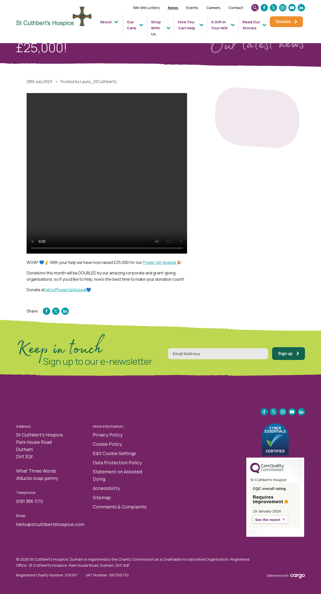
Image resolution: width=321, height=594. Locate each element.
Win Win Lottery (146, 7)
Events (192, 7)
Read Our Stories (251, 25)
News (173, 7)
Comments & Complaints (119, 507)
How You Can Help (186, 25)
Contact (235, 7)
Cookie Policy (107, 444)
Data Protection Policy (117, 463)
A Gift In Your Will (219, 25)
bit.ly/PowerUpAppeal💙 (68, 289)
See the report (267, 519)
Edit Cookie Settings (114, 453)
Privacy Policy (108, 435)
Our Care (131, 25)
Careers (213, 7)
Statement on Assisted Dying (117, 475)
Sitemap (102, 497)
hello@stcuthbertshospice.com (50, 524)
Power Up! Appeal (159, 262)
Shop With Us (156, 28)
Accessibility (106, 488)
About (106, 22)
